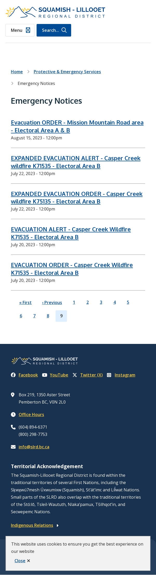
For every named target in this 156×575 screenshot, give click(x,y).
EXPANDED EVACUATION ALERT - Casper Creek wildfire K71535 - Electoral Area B (75, 161)
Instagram (121, 375)
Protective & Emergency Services (67, 72)
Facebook (24, 375)
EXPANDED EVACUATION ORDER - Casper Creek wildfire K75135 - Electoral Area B (77, 197)
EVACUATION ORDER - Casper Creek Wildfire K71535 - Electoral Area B (72, 268)
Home (17, 72)
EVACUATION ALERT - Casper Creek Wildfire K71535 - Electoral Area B (71, 232)
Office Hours (31, 414)
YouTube (55, 375)
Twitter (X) (87, 375)
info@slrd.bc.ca (34, 447)
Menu (16, 30)
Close (20, 561)
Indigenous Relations (32, 525)
